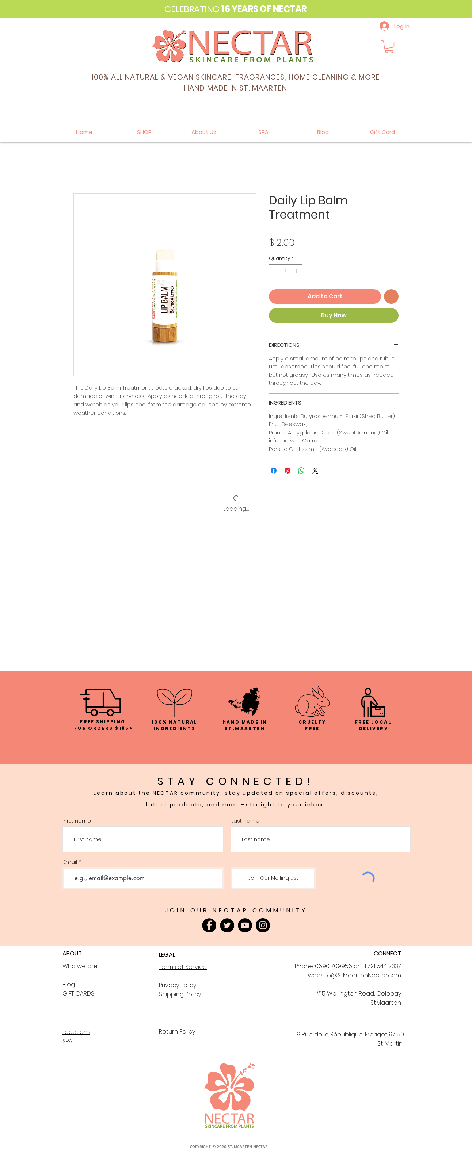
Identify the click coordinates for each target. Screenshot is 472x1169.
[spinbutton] (286, 271)
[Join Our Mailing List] (273, 878)
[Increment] (297, 271)
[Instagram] (263, 925)
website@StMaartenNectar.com (354, 975)
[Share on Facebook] (273, 470)
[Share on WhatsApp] (301, 470)
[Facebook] (209, 925)
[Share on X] (315, 470)
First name (77, 820)
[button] (389, 46)
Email (70, 862)
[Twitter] (227, 925)
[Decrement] (274, 271)
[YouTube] (245, 925)
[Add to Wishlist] (391, 296)
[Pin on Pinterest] (287, 470)
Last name (245, 820)
